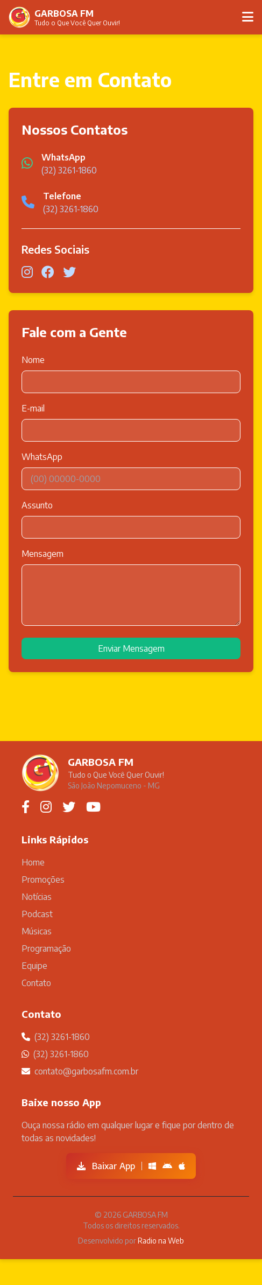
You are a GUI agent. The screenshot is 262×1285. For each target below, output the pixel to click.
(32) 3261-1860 (69, 170)
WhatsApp (42, 456)
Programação (46, 948)
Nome (33, 359)
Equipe (34, 965)
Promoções (43, 879)
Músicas (37, 931)
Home (33, 862)
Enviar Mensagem (131, 648)
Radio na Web (161, 1240)
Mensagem (42, 553)
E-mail (33, 408)
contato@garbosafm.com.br (86, 1071)
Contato (36, 982)
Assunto (37, 505)
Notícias (37, 896)
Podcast (37, 914)
